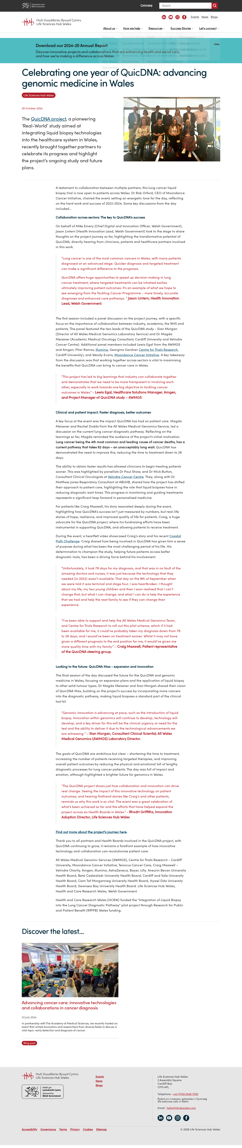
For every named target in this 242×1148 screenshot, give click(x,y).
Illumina (102, 352)
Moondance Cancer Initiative (136, 358)
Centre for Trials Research (158, 352)
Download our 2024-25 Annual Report (72, 48)
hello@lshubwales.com (181, 1110)
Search (215, 6)
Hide (216, 46)
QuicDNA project (48, 121)
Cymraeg (146, 5)
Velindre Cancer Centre (126, 479)
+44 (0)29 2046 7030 (185, 1097)
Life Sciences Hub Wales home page (51, 22)
